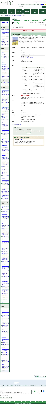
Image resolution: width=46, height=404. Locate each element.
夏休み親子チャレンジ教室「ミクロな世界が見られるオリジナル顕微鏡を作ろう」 (5, 267)
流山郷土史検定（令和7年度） (5, 114)
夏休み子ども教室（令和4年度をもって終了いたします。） (5, 367)
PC (35, 376)
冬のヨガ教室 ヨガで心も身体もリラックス (5, 323)
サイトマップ (3, 385)
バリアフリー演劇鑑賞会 (5, 284)
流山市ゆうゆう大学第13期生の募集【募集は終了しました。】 (5, 69)
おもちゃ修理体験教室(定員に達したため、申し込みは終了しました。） (5, 356)
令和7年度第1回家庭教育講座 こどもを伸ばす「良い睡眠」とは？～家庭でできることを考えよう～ (5, 194)
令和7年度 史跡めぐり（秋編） (5, 155)
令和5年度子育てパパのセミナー (5, 345)
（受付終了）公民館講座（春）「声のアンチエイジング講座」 (5, 84)
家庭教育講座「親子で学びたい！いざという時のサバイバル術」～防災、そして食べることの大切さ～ (5, 289)
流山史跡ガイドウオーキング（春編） (5, 294)
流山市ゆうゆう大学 (5, 66)
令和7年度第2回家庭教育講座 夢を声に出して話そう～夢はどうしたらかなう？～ (5, 143)
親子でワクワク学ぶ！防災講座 (5, 309)
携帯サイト (3, 386)
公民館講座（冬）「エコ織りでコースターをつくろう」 (5, 130)
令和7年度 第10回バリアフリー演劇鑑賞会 (5, 181)
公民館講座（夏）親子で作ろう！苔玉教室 (5, 164)
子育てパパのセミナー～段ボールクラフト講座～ (5, 138)
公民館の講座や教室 (17, 15)
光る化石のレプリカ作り (5, 313)
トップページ (7, 15)
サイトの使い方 (43, 385)
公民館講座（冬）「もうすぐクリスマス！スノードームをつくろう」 (5, 243)
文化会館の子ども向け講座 (5, 340)
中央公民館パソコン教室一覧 (5, 52)
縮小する (26, 4)
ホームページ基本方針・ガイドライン (32, 385)
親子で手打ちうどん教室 (5, 207)
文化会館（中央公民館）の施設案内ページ (28, 57)
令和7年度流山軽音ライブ (5, 199)
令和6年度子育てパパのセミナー (5, 226)
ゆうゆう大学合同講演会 (5, 77)
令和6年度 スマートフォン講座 (5, 229)
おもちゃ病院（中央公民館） (5, 62)
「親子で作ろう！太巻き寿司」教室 (5, 277)
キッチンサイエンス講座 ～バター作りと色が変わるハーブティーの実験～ (5, 272)
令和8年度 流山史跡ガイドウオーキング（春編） (5, 38)
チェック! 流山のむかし (18, 124)
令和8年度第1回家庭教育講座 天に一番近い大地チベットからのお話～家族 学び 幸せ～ (5, 32)
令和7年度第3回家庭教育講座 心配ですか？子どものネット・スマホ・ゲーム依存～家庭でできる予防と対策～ (5, 108)
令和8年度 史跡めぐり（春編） (5, 42)
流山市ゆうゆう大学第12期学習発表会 (5, 134)
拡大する (34, 4)
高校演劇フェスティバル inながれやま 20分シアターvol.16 (5, 125)
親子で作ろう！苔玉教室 (5, 302)
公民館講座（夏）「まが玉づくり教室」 (5, 281)
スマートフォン (41, 376)
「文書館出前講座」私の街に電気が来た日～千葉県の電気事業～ (5, 258)
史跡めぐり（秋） (5, 251)
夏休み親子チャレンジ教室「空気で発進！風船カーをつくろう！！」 (5, 171)
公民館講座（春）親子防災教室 (5, 95)
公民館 (21, 139)
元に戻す (30, 4)
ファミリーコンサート (5, 209)
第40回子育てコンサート (5, 167)
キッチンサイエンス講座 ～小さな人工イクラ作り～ (5, 91)
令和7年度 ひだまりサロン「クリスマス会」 (5, 121)
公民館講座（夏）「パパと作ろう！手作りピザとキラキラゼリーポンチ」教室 (5, 159)
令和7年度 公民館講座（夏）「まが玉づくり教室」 (5, 177)
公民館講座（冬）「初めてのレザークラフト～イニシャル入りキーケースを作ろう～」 (5, 218)
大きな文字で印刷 (41, 24)
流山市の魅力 (11, 11)
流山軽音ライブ (4, 299)
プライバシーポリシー (21, 385)
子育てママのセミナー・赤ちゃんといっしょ (5, 57)
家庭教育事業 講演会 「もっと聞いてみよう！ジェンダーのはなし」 (5, 327)
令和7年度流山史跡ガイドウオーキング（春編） (5, 184)
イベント (19, 11)
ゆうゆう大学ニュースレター (5, 74)
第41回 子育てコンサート (5, 103)
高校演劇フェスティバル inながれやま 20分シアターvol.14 (5, 349)
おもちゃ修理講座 (5, 147)
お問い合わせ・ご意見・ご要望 (6, 397)
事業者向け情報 (34, 11)
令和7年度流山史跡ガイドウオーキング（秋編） (5, 150)
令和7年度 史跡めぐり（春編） (5, 189)
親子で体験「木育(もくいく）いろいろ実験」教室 (5, 332)
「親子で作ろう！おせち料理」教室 (5, 337)
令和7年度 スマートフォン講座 (5, 117)
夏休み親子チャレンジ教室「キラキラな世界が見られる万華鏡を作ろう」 (5, 362)
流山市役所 (2, 391)
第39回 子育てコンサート (5, 262)
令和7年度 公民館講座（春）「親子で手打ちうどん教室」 (5, 99)
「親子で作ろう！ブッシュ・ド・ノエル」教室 (5, 238)
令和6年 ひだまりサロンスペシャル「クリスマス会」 (5, 248)
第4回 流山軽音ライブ (5, 45)
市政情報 (42, 11)
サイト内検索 (21, 6)
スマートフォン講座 (5, 342)
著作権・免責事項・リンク (11, 385)
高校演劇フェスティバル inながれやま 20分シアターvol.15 (5, 213)
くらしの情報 (3, 11)
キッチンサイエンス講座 (5, 319)
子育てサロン (4, 54)
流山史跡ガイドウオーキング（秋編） (5, 254)
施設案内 (27, 11)
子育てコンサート (5, 352)
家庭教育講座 (4, 64)
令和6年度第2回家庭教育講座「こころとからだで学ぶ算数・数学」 (5, 233)
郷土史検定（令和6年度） (5, 223)
